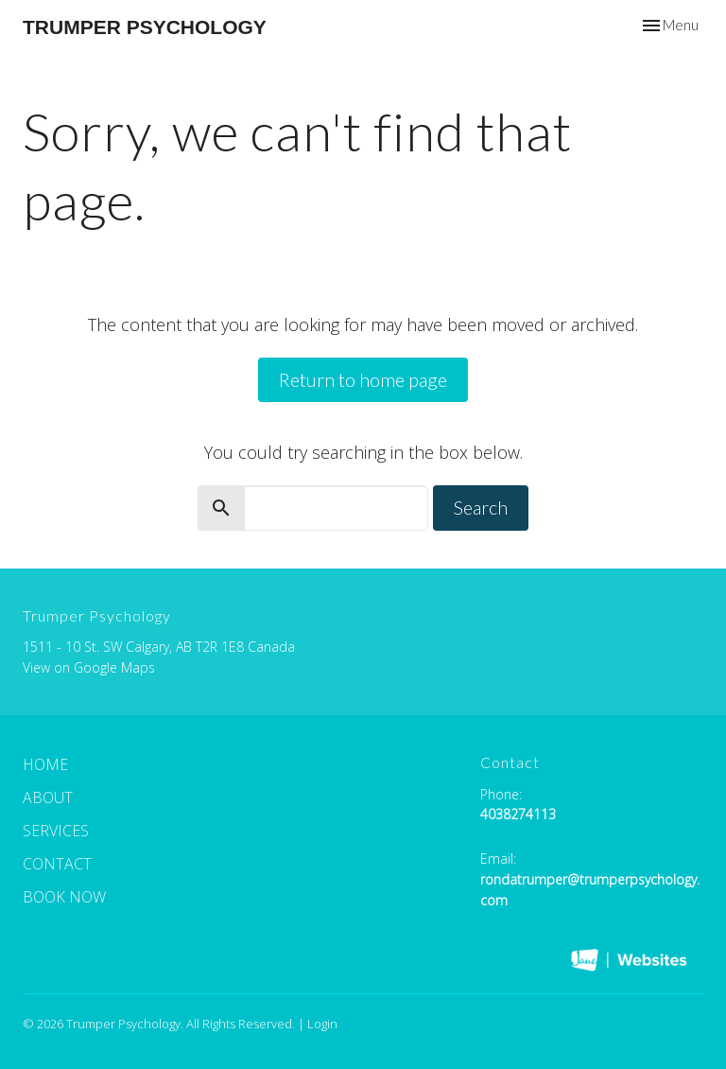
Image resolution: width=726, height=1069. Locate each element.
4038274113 (518, 814)
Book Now (64, 896)
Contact (57, 863)
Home (45, 764)
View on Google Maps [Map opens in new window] (89, 667)
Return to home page (363, 379)
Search (481, 507)
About (48, 797)
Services (56, 830)
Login (322, 1023)
